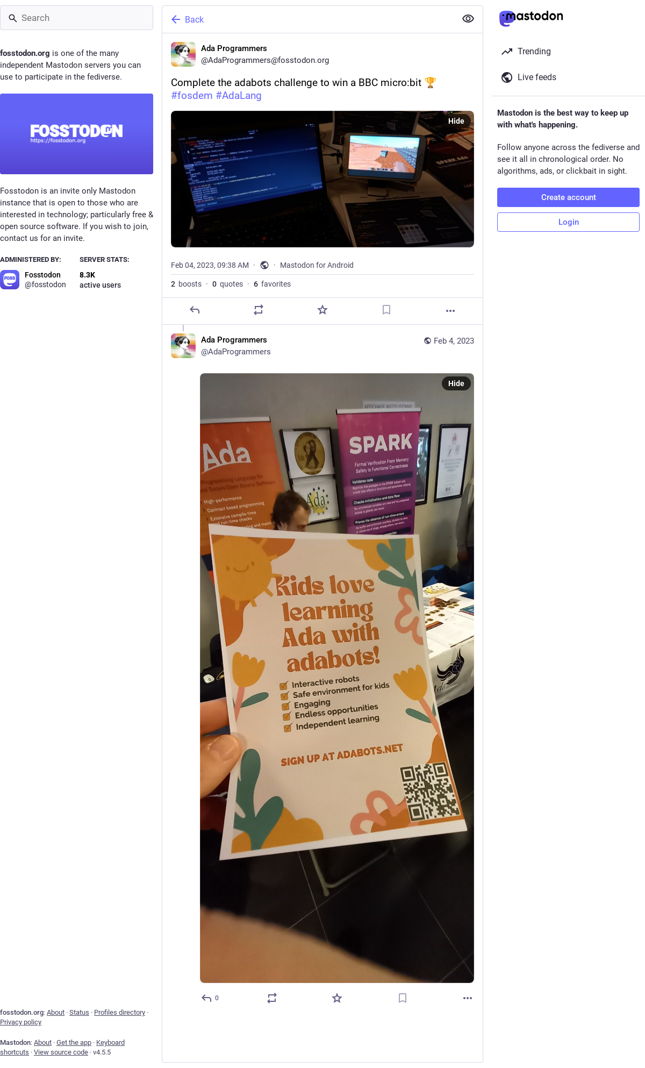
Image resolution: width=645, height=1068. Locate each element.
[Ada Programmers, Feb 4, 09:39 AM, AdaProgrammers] (322, 670)
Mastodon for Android (317, 265)
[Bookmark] (386, 309)
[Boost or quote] (258, 309)
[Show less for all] (468, 19)
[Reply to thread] (210, 998)
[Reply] (194, 309)
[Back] (308, 19)
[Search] (76, 17)
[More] (450, 310)
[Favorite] (322, 309)
